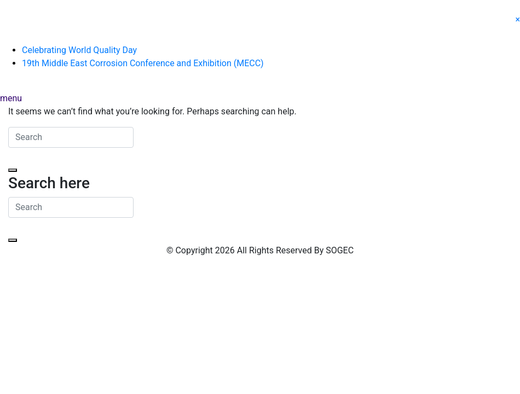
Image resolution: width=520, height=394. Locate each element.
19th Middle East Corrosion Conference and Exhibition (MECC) (143, 63)
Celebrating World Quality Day (79, 50)
